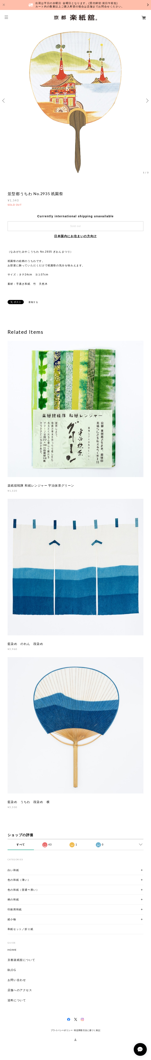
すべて (20, 844)
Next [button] (147, 100)
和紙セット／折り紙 (20, 929)
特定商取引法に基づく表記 (87, 1030)
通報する (33, 302)
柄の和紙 (13, 899)
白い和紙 (13, 870)
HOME (12, 949)
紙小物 (12, 919)
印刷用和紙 (15, 909)
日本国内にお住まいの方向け (75, 236)
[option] (75, 100)
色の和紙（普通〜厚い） (23, 889)
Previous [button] (4, 100)
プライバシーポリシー (62, 1030)
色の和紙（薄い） (19, 879)
